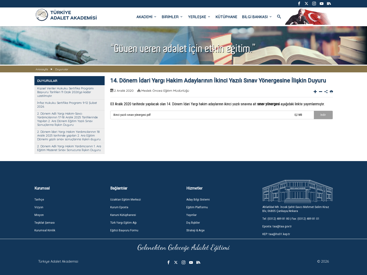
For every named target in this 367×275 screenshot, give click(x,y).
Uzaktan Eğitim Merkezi (125, 199)
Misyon (39, 215)
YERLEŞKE (199, 16)
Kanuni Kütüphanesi (123, 215)
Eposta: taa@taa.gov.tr (277, 226)
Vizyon (38, 207)
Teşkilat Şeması (44, 222)
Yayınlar (191, 215)
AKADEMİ (146, 16)
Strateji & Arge (195, 230)
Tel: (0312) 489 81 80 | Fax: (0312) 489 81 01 (290, 218)
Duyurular (61, 69)
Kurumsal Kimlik (44, 230)
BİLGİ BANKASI (257, 16)
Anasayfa (42, 69)
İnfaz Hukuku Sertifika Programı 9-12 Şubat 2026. (67, 104)
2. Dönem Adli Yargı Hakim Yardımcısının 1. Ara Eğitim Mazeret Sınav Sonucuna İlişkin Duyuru (69, 148)
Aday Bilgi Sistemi (198, 199)
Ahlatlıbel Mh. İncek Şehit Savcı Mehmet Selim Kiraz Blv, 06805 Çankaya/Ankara (295, 209)
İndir (323, 114)
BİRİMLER (172, 16)
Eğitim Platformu (197, 207)
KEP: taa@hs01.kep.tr (276, 234)
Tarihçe (39, 199)
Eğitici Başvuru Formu (124, 230)
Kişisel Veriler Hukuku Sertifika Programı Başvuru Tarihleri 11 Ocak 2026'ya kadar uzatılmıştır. (65, 92)
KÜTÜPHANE (226, 16)
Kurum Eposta (119, 207)
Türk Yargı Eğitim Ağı (123, 222)
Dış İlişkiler (193, 222)
